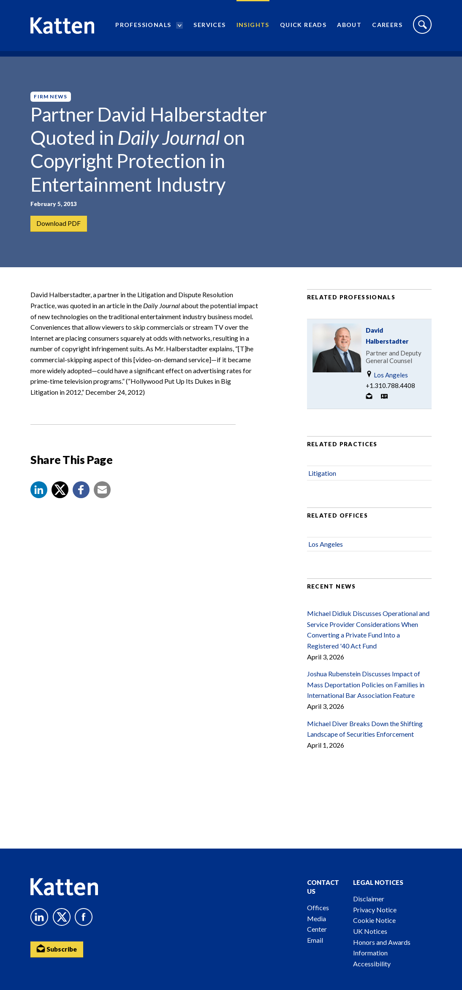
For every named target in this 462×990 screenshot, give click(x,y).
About (349, 27)
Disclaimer (368, 899)
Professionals (143, 27)
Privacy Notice (375, 910)
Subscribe (58, 949)
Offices (318, 907)
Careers (387, 27)
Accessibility (372, 964)
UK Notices (370, 931)
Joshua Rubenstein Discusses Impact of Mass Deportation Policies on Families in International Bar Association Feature (365, 688)
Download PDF (59, 224)
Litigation (322, 477)
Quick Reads (303, 27)
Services (209, 27)
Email (315, 940)
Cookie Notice (374, 920)
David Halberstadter (387, 340)
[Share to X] (60, 494)
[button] (38, 494)
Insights (252, 27)
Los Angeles (387, 379)
